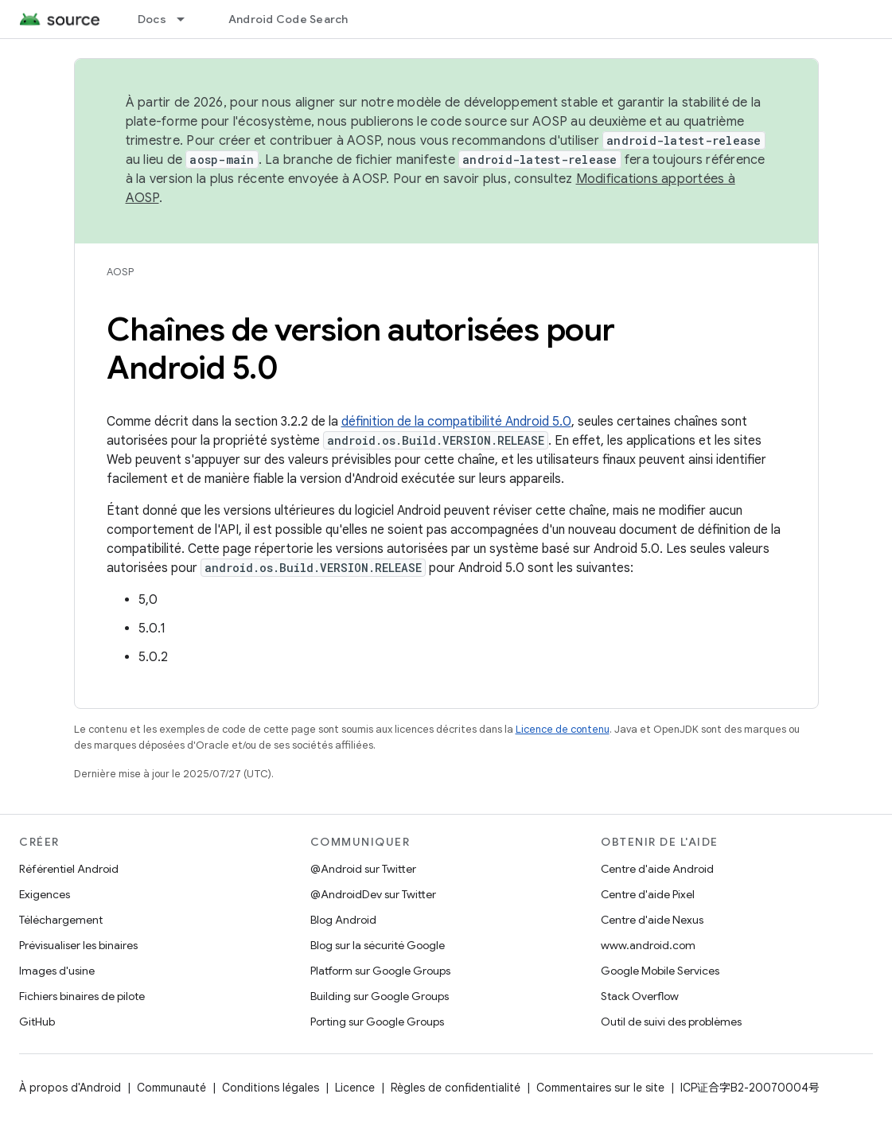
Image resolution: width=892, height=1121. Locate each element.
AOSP (120, 271)
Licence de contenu (563, 729)
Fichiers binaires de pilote (82, 996)
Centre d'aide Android (657, 869)
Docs (152, 19)
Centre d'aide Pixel (648, 894)
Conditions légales (270, 1087)
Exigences (44, 894)
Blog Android (343, 920)
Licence (355, 1087)
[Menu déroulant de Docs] (187, 19)
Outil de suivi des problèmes (671, 1021)
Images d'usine (57, 970)
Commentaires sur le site (600, 1087)
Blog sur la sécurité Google (377, 945)
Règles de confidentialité (455, 1087)
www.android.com (648, 945)
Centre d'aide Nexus (652, 920)
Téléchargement (61, 920)
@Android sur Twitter (363, 869)
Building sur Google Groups (379, 996)
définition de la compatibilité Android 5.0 (456, 422)
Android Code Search (288, 19)
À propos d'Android (70, 1087)
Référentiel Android (69, 869)
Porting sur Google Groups (377, 1021)
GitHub (37, 1021)
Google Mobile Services (660, 970)
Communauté (171, 1087)
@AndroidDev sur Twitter (373, 894)
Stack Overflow (640, 996)
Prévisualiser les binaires (78, 945)
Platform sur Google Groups (380, 970)
